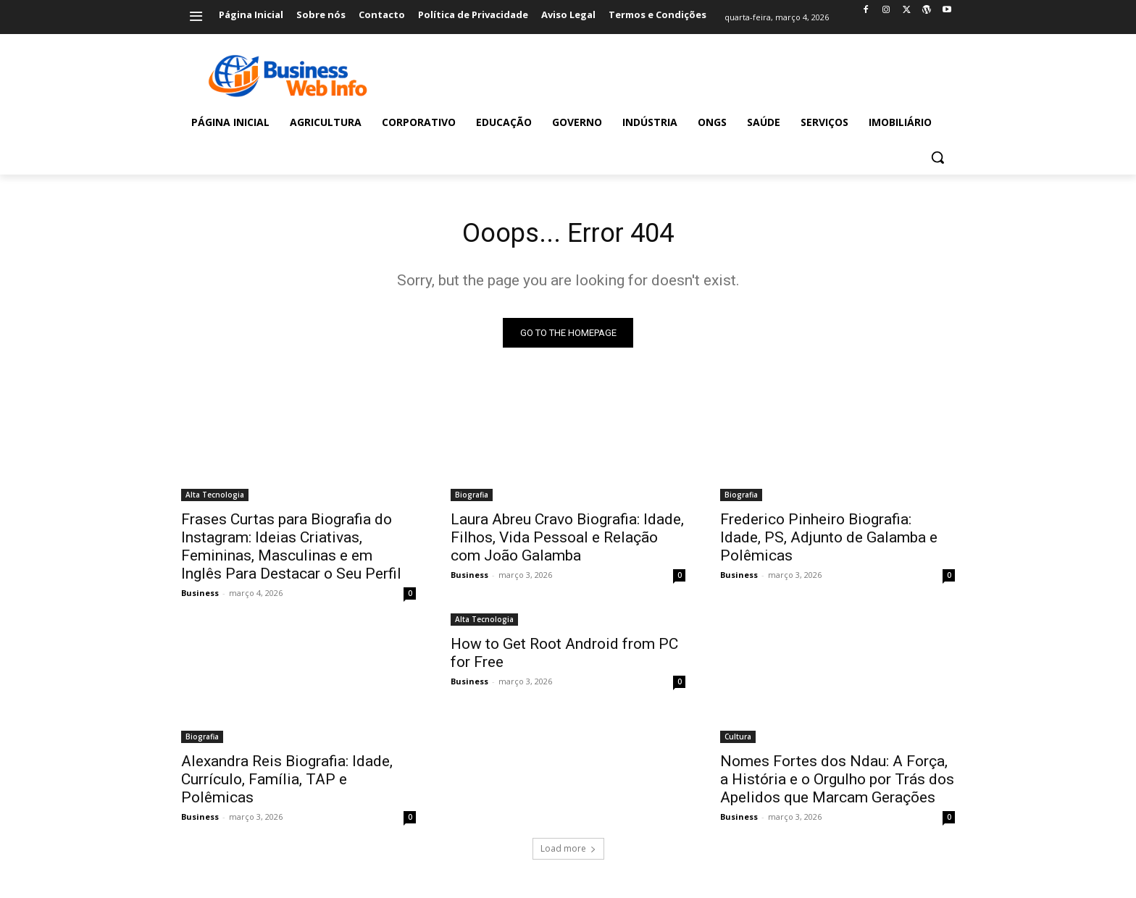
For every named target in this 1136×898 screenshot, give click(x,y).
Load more (568, 852)
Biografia (471, 498)
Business (200, 596)
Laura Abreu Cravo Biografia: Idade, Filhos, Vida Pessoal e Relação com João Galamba (567, 541)
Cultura (737, 740)
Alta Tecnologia (214, 498)
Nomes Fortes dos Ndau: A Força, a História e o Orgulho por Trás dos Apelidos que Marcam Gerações (837, 783)
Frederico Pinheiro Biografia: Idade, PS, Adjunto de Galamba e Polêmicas (828, 541)
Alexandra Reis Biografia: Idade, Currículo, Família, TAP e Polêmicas (287, 783)
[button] (937, 157)
